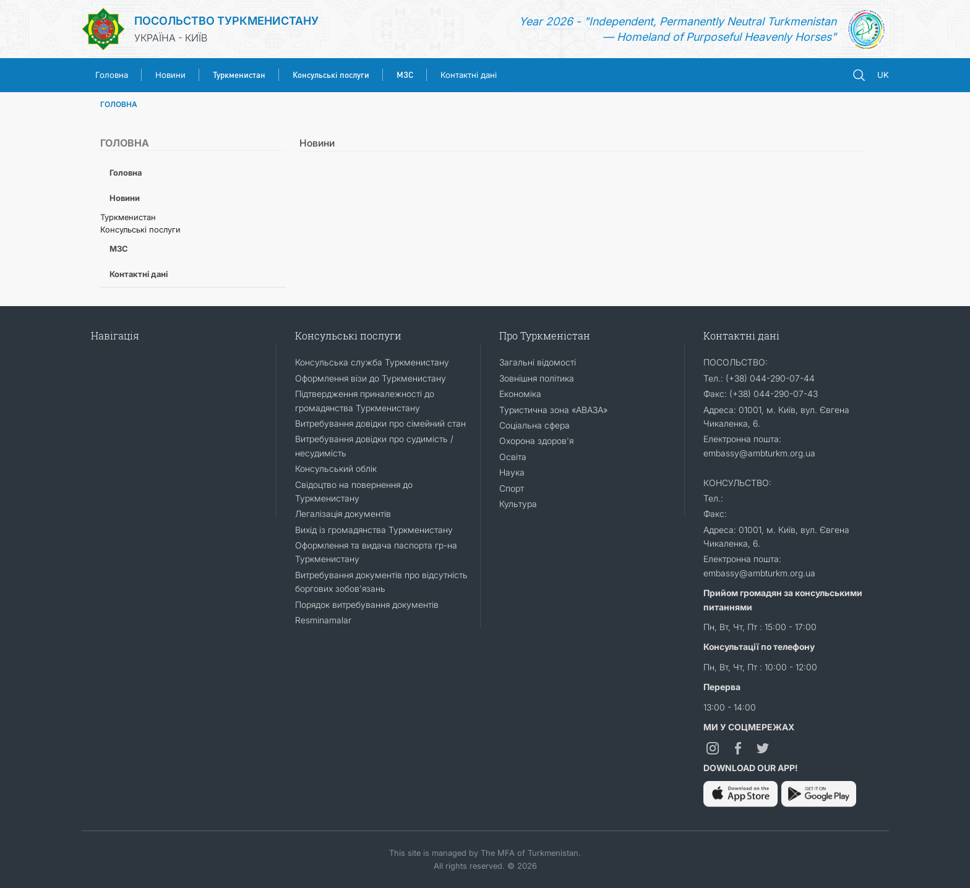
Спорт (511, 488)
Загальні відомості (537, 362)
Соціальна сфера (534, 425)
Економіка (520, 393)
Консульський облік (336, 468)
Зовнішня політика (536, 378)
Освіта (512, 456)
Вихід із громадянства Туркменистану (374, 529)
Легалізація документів (343, 513)
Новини (170, 75)
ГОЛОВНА (118, 104)
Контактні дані (468, 75)
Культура (518, 503)
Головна (111, 75)
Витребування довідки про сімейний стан (380, 423)
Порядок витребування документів (367, 604)
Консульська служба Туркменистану (372, 362)
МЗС (118, 249)
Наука (512, 472)
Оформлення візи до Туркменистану (370, 378)
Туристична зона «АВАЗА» (553, 409)
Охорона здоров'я (536, 440)
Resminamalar (323, 620)
